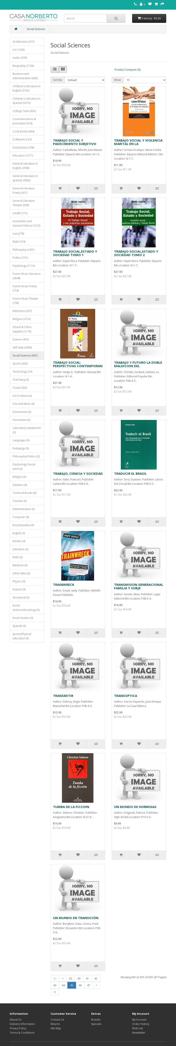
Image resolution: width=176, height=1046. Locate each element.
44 (63, 985)
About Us (15, 1019)
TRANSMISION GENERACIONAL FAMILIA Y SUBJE (138, 586)
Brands (95, 1019)
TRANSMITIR (63, 695)
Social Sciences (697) (25, 355)
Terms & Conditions (22, 1032)
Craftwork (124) (22, 139)
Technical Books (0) (24, 493)
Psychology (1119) (24, 266)
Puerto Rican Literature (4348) (27, 276)
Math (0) (17, 557)
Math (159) (19, 241)
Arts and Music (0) (23, 404)
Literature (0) (20, 549)
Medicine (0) (20, 565)
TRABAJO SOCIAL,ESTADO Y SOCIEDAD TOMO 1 (75, 253)
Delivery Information (22, 1024)
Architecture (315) (23, 41)
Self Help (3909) (22, 347)
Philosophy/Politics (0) (26, 456)
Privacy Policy (18, 1028)
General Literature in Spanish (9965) (25, 178)
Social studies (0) (23, 618)
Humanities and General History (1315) (26, 223)
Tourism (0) (20, 501)
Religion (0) (19, 477)
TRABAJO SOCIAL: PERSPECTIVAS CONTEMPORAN (78, 364)
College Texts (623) (24, 111)
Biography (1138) (23, 66)
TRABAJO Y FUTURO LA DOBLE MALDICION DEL (138, 364)
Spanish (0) (19, 626)
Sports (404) (20, 363)
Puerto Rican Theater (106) (25, 301)
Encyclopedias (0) (23, 525)
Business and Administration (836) (25, 76)
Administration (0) (24, 509)
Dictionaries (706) (23, 147)
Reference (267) (22, 311)
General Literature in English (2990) (25, 166)
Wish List (137, 1028)
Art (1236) (19, 50)
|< (54, 978)
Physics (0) (19, 581)
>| (54, 992)
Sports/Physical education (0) (22, 636)
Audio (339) (20, 58)
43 (54, 985)
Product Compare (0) (127, 70)
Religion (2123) (22, 319)
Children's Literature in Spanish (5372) (26, 101)
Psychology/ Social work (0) (24, 467)
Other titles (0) (21, 573)
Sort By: (57, 80)
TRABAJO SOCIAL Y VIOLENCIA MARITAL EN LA (138, 142)
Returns (55, 1024)
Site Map (56, 1028)
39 (70, 978)
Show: (117, 80)
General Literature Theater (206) (24, 203)
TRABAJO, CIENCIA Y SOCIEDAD (78, 473)
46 (80, 985)
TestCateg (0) (21, 379)
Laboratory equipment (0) (27, 430)
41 (87, 978)
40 (78, 978)
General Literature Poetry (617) (24, 191)
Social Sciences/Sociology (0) (26, 608)
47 (88, 985)
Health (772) (20, 213)
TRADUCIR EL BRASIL (130, 473)
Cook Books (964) (23, 131)
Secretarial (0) (21, 597)
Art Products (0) (22, 396)
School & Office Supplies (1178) (22, 329)
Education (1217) (23, 155)
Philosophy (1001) (24, 250)
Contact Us (57, 1019)
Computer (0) (21, 517)
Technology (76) (22, 371)
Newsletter (138, 1032)
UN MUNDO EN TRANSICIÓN (75, 918)
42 (95, 978)
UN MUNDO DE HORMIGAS (135, 806)
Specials (96, 1024)
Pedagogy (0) (21, 448)
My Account (139, 1019)
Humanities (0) (21, 420)
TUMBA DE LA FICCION (71, 806)
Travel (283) (20, 388)
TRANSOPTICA (125, 695)
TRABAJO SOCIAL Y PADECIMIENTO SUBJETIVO (74, 142)
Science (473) (20, 339)
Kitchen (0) (19, 541)
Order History (140, 1024)
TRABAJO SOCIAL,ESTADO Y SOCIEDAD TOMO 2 (136, 253)
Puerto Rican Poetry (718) (25, 288)
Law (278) (18, 233)
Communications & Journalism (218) (24, 121)
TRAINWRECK (63, 584)
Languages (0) (21, 440)
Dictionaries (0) (22, 412)
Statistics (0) (20, 485)
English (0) (19, 533)
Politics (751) (20, 258)
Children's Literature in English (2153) (26, 88)
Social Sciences (36, 29)
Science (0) (19, 589)
